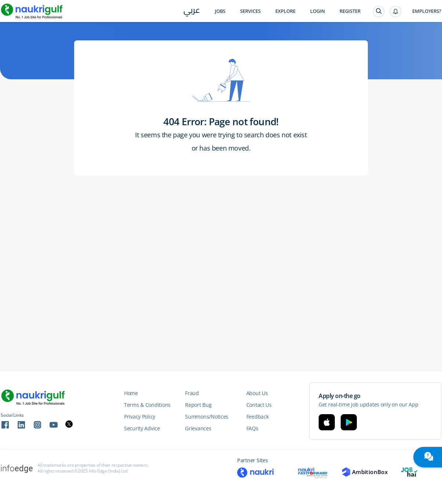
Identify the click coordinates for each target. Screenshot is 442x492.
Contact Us (259, 404)
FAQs (252, 428)
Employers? (426, 11)
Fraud (192, 393)
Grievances (198, 428)
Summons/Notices (206, 416)
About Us (257, 393)
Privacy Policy (139, 416)
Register (350, 11)
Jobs (220, 11)
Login (317, 11)
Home (131, 393)
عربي (192, 11)
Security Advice (142, 428)
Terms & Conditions (147, 404)
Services (250, 11)
